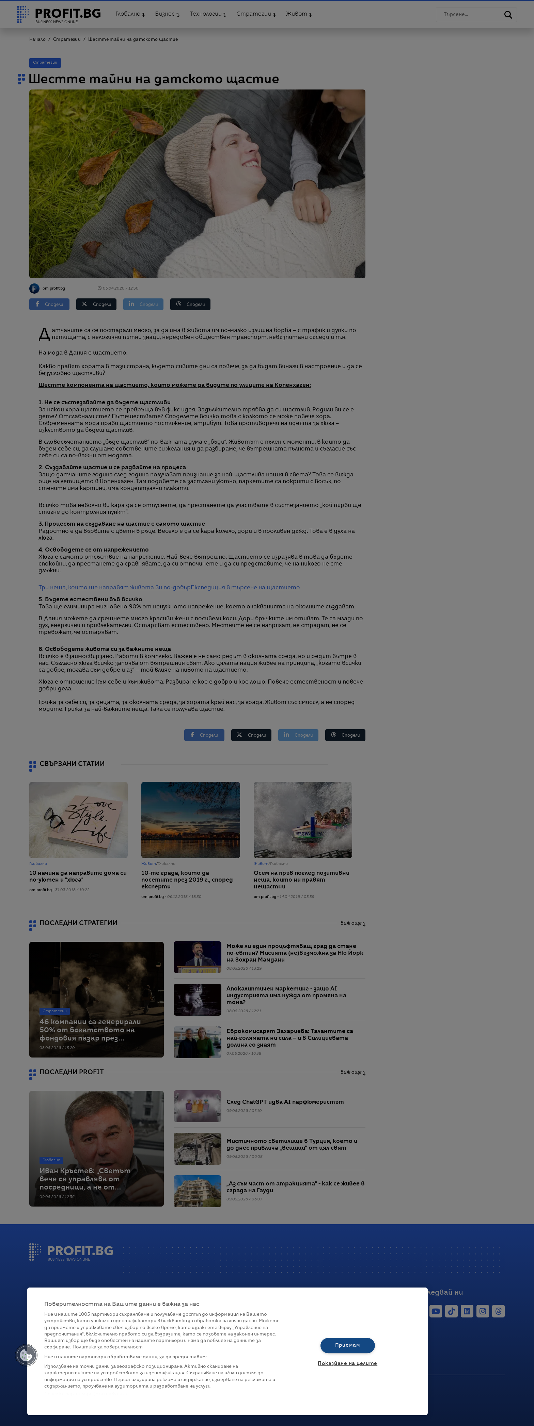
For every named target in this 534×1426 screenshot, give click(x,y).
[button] (26, 1355)
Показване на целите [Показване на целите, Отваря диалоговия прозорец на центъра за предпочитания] (347, 1363)
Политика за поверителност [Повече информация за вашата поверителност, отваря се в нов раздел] (108, 1347)
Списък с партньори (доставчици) (85, 1394)
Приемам (347, 1345)
